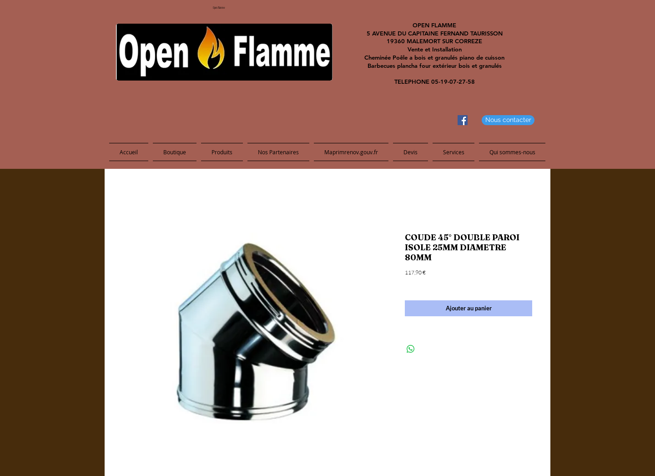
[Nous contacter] (508, 120)
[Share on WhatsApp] (410, 349)
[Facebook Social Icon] (463, 120)
